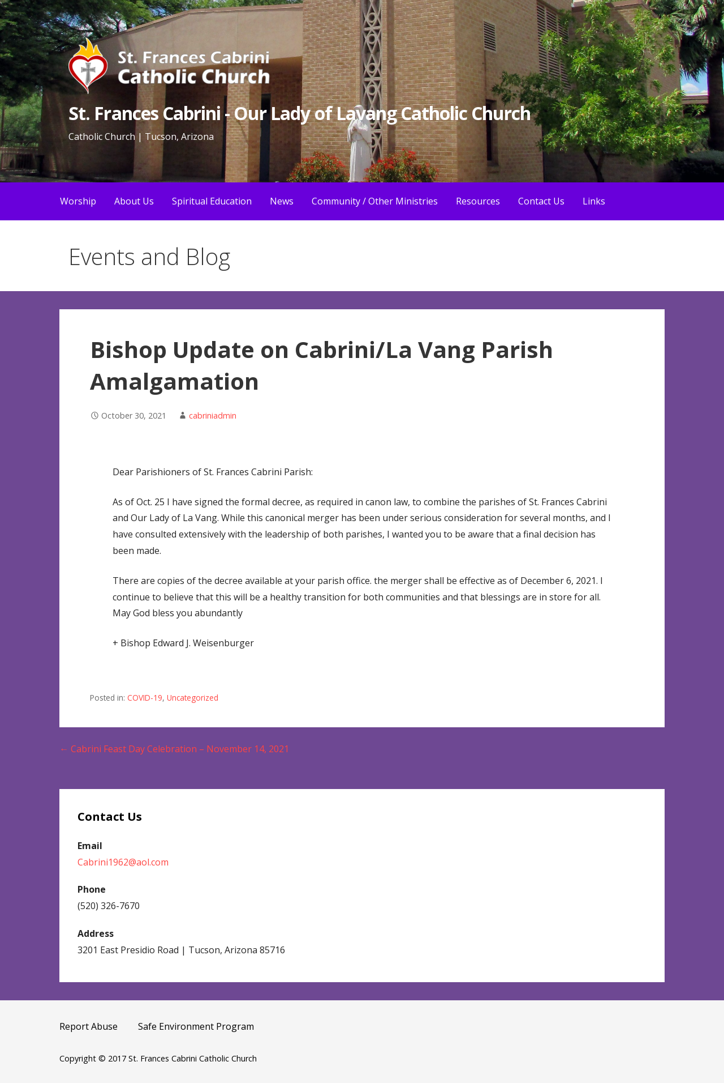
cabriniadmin (212, 415)
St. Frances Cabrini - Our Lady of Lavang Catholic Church (299, 113)
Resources (478, 201)
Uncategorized (192, 697)
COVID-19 (144, 697)
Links (594, 201)
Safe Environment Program (196, 1026)
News (282, 201)
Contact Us (541, 201)
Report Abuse (88, 1026)
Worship (78, 201)
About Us (134, 201)
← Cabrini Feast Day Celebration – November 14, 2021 (174, 749)
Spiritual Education (212, 201)
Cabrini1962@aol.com (123, 862)
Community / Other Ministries (375, 201)
